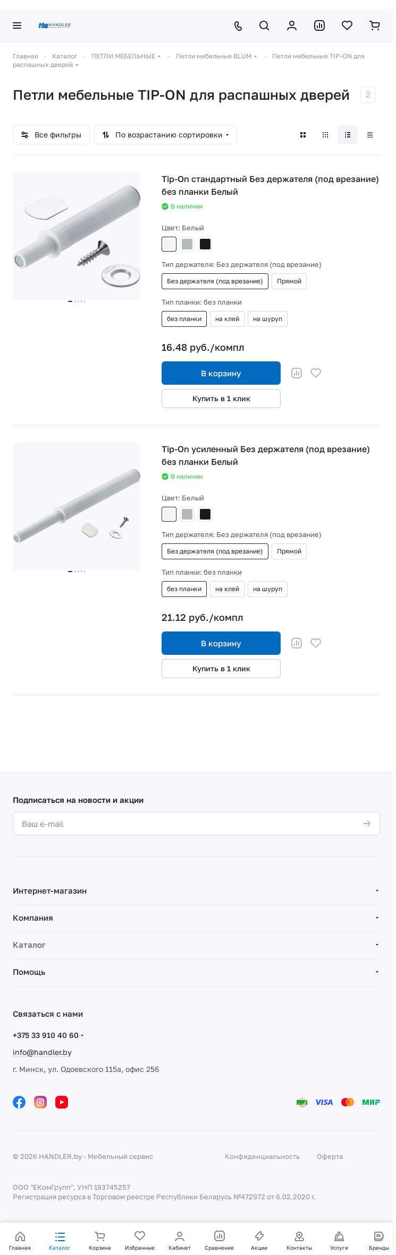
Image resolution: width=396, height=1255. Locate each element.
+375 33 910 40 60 (46, 1035)
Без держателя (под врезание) (215, 281)
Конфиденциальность (262, 1156)
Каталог (29, 944)
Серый (187, 244)
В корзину (221, 373)
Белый (169, 244)
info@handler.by (42, 1052)
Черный (205, 244)
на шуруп (267, 319)
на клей (227, 319)
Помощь (29, 971)
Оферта (330, 1156)
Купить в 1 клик (221, 398)
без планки (184, 319)
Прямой (289, 281)
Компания (33, 917)
